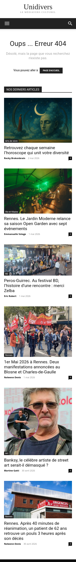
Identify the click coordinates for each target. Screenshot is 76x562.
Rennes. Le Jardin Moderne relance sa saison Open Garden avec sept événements (37, 223)
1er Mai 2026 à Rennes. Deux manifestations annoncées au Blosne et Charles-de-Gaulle (32, 367)
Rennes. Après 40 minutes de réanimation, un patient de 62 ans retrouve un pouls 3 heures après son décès (35, 531)
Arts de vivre (11, 140)
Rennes (8, 355)
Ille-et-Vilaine (11, 211)
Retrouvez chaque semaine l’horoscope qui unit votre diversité (36, 150)
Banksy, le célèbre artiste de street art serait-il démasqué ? (36, 463)
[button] (70, 23)
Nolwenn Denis (12, 377)
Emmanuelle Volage (15, 234)
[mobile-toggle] (6, 23)
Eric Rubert (10, 296)
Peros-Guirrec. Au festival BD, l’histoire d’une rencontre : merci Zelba (34, 285)
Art (6, 453)
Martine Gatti (11, 470)
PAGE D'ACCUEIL (51, 70)
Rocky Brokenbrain (14, 158)
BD (6, 273)
